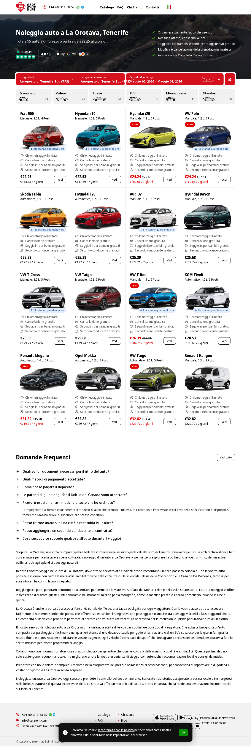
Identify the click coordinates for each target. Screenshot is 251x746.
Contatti (152, 7)
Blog (159, 720)
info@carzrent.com (34, 720)
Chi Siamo (134, 7)
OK (183, 732)
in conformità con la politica (116, 730)
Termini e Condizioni (222, 741)
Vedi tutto (226, 457)
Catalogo (107, 7)
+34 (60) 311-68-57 (62, 7)
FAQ (120, 7)
